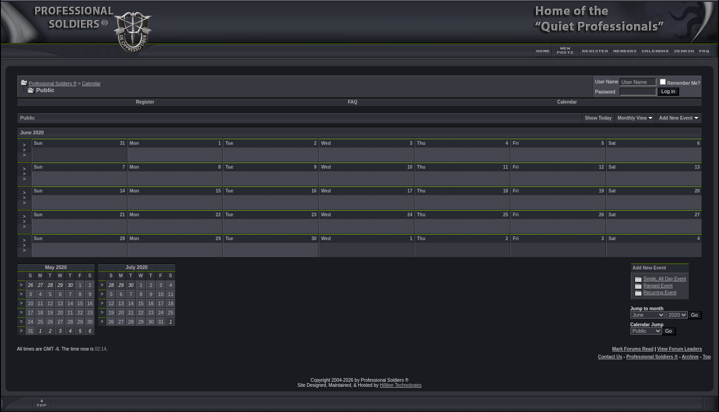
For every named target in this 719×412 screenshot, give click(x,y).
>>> (24, 150)
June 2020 (32, 132)
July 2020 (137, 267)
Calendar (91, 83)
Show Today (598, 118)
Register (145, 101)
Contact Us (610, 356)
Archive (690, 356)
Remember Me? (680, 83)
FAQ (353, 101)
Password (605, 91)
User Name (607, 81)
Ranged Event (657, 285)
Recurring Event (659, 292)
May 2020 (55, 267)
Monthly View (632, 118)
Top (706, 356)
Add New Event (675, 118)
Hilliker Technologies (400, 385)
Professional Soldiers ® (53, 83)
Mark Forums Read (632, 349)
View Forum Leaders (679, 349)
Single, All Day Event (664, 278)
